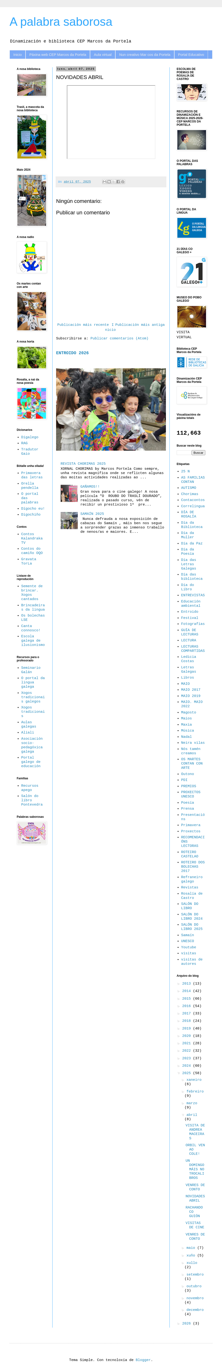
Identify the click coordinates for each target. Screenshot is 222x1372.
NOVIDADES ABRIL (195, 1198)
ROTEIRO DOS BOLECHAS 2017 (193, 866)
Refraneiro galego (192, 879)
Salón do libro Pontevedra (32, 800)
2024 (187, 1066)
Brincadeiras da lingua (33, 607)
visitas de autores (192, 962)
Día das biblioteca (192, 577)
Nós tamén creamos (191, 751)
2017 (187, 1014)
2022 (187, 1051)
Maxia (186, 725)
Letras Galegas (188, 669)
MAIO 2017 (191, 690)
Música (187, 731)
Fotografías (193, 624)
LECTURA (188, 641)
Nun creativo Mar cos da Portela (144, 55)
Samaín (187, 935)
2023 (187, 1058)
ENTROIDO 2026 (72, 353)
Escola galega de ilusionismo (33, 640)
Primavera (191, 825)
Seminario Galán (31, 670)
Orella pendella (29, 486)
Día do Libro (187, 587)
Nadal (186, 737)
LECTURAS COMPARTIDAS (193, 649)
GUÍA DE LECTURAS (189, 632)
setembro (195, 1275)
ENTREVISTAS (193, 595)
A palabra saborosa (61, 21)
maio (191, 1248)
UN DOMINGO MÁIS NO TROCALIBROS (195, 1169)
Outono (187, 774)
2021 (187, 1043)
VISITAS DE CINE (195, 1225)
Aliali (27, 733)
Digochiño (31, 515)
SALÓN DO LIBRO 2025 (192, 927)
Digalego (29, 437)
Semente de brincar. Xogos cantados (32, 592)
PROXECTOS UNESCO (191, 794)
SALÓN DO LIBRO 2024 (192, 917)
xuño (191, 1256)
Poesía (187, 803)
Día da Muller (187, 535)
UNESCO (187, 941)
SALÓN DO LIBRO (189, 906)
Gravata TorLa (28, 561)
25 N (185, 472)
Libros (187, 678)
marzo (191, 1103)
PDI (184, 780)
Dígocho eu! (33, 509)
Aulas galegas (28, 724)
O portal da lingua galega (33, 682)
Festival (189, 618)
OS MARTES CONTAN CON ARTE (192, 763)
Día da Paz (192, 544)
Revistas (189, 888)
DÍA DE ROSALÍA (188, 514)
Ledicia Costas (188, 659)
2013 (187, 984)
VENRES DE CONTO (195, 1187)
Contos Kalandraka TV (32, 538)
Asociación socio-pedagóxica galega (32, 745)
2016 (187, 1006)
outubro (193, 1286)
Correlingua (193, 506)
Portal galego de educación (31, 762)
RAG (24, 443)
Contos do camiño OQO (32, 551)
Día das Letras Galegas (188, 564)
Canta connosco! (31, 628)
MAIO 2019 (191, 696)
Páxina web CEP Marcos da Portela (57, 55)
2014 (187, 991)
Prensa (187, 809)
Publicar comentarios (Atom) (119, 339)
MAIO (185, 684)
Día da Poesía (187, 552)
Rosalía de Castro (192, 896)
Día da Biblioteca (192, 525)
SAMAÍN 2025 (92, 514)
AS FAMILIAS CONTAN (193, 480)
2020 (187, 1036)
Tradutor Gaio (29, 452)
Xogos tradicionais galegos (33, 697)
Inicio (17, 55)
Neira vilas (193, 743)
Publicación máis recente (83, 325)
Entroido (189, 612)
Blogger (143, 1360)
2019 (187, 1029)
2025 (187, 1073)
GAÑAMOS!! (90, 487)
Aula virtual (102, 55)
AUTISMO (188, 488)
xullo (191, 1263)
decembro (195, 1310)
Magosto (188, 713)
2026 (187, 1324)
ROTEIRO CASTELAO (189, 854)
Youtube (188, 947)
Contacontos (193, 500)
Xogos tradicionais (33, 712)
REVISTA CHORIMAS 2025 (83, 464)
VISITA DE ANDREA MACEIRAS (195, 1132)
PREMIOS (188, 786)
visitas (188, 953)
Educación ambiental (191, 604)
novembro (195, 1298)
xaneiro (193, 1080)
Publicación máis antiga (140, 325)
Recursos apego (29, 788)
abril (191, 1115)
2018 (187, 1021)
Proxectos (191, 831)
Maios (186, 719)
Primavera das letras (32, 475)
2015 (187, 999)
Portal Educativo (191, 55)
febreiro (195, 1092)
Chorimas (189, 494)
